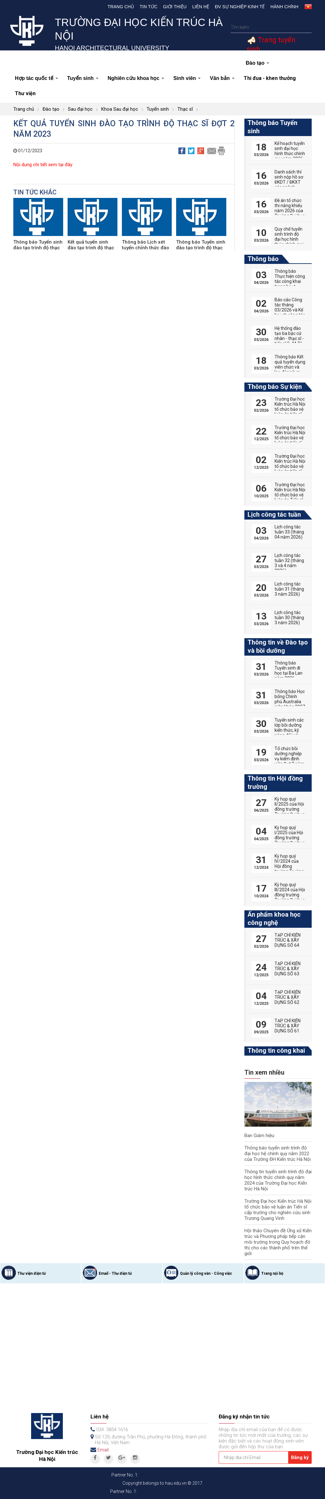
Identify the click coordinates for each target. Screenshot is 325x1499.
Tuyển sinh (82, 78)
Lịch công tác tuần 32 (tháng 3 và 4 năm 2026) (289, 563)
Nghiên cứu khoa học (136, 78)
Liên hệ (200, 6)
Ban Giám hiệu (259, 1135)
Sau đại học (80, 109)
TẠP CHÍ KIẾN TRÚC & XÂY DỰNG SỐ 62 (288, 997)
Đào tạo (257, 63)
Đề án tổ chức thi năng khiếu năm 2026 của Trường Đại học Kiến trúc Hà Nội (290, 210)
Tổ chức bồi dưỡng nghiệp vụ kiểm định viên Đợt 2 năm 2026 (289, 758)
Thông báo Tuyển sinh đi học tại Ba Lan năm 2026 (288, 670)
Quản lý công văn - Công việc (206, 1273)
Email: (103, 1450)
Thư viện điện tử (31, 1273)
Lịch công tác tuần (274, 514)
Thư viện (25, 93)
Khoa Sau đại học (119, 109)
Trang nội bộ (272, 1273)
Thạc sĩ (185, 109)
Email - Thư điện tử (115, 1273)
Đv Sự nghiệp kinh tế (240, 6)
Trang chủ (121, 6)
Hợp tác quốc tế (36, 78)
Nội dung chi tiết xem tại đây (42, 164)
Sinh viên (187, 78)
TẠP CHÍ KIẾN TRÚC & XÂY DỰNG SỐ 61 (288, 1025)
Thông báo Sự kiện (275, 386)
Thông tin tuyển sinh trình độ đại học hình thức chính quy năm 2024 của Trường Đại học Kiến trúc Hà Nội (278, 1180)
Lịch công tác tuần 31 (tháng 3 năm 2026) (289, 589)
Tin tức (148, 6)
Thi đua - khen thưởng (270, 78)
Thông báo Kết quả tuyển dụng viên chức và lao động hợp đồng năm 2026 (290, 369)
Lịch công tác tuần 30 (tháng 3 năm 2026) (289, 617)
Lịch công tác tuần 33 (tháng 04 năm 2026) (289, 532)
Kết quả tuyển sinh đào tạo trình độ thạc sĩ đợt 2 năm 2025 (91, 247)
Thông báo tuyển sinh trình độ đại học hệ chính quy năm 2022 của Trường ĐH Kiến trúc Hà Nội (277, 1153)
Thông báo (263, 259)
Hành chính (284, 6)
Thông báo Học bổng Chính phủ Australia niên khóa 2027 (290, 699)
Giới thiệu (175, 6)
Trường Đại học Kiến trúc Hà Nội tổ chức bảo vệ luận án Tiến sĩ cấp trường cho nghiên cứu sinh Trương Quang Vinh (277, 1209)
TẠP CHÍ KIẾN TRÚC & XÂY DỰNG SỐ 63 (288, 968)
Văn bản (222, 78)
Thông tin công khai (276, 1050)
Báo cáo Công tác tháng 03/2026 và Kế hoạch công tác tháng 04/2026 (290, 310)
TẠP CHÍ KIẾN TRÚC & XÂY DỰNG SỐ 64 (288, 940)
